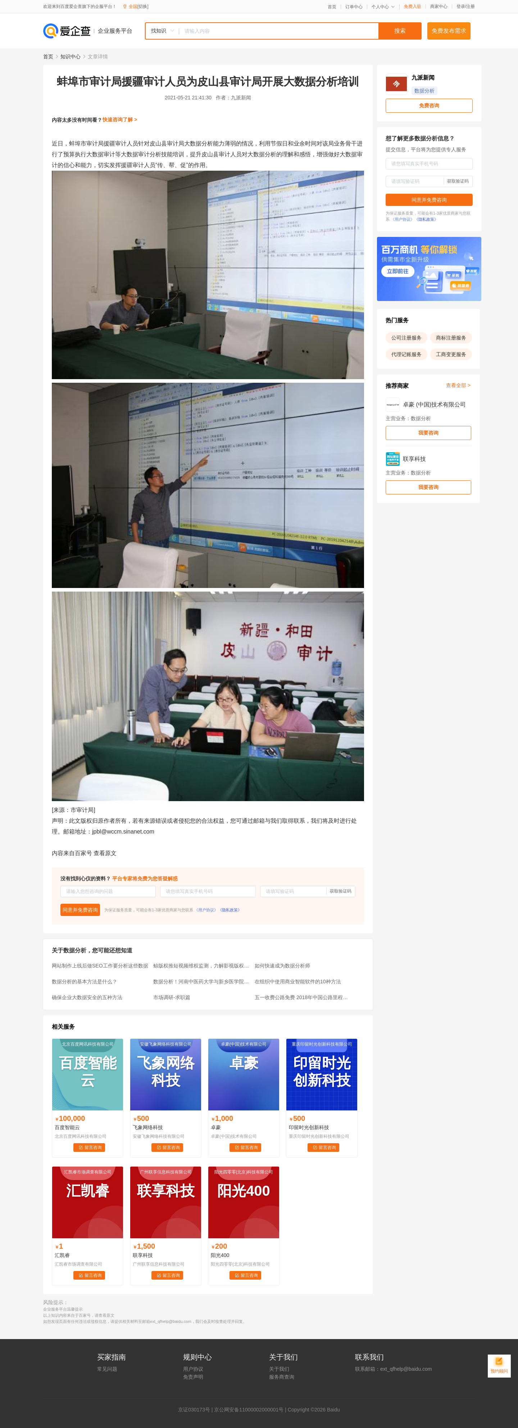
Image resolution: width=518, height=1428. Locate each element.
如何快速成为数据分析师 (282, 966)
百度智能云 (67, 1127)
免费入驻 (412, 6)
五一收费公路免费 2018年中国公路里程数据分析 (303, 997)
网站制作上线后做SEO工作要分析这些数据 (100, 966)
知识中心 (70, 56)
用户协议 (193, 1369)
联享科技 (143, 1255)
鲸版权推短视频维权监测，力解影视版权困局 (201, 966)
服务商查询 (281, 1377)
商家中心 (438, 6)
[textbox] (300, 31)
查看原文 (105, 853)
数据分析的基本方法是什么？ (84, 981)
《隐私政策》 (230, 910)
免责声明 (193, 1377)
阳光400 (220, 1255)
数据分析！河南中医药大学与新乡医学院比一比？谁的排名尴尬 (201, 981)
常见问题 (107, 1369)
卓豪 (216, 1127)
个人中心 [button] (383, 6)
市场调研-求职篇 (171, 997)
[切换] (143, 6)
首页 (332, 7)
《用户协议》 (206, 910)
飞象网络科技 (148, 1127)
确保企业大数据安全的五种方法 (87, 997)
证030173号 (196, 1410)
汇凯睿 (62, 1255)
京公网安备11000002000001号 (248, 1410)
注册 (470, 6)
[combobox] (283, 31)
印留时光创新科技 (309, 1127)
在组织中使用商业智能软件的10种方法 (298, 981)
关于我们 (279, 1369)
